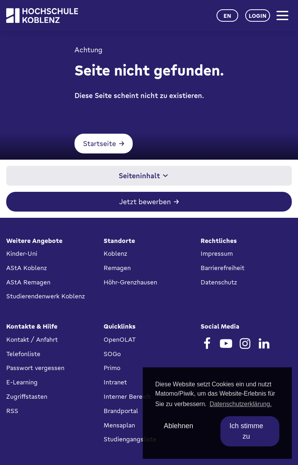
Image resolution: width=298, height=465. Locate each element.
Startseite (99, 143)
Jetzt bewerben (145, 201)
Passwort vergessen (35, 367)
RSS (12, 410)
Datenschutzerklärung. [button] (241, 404)
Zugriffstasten (26, 396)
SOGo (112, 354)
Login (258, 15)
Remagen (117, 268)
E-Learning (22, 382)
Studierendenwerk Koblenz (45, 296)
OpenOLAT (120, 339)
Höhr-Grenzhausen (130, 282)
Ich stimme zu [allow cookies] (246, 431)
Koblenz (115, 253)
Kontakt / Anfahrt (32, 339)
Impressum (217, 253)
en (227, 15)
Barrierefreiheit (222, 268)
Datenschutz (219, 282)
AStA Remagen (28, 282)
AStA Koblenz (26, 268)
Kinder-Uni (21, 253)
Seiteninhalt (143, 175)
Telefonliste (23, 354)
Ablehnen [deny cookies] (178, 426)
